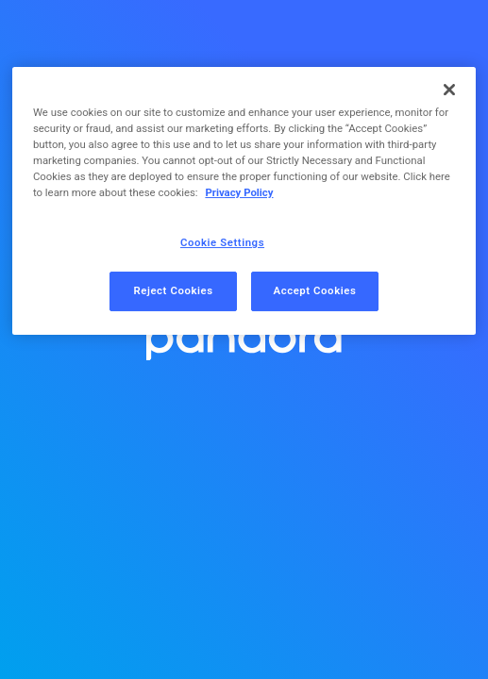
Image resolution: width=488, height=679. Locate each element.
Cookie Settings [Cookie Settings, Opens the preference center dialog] (222, 242)
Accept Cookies (315, 290)
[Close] (449, 89)
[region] (244, 201)
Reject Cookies (172, 290)
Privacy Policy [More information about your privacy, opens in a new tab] (239, 192)
